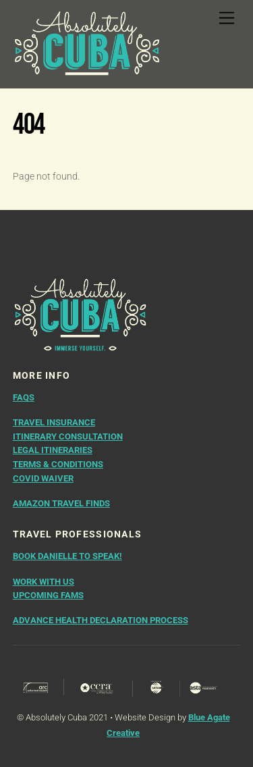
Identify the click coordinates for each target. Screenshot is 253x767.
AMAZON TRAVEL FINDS (61, 503)
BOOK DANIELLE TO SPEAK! (67, 556)
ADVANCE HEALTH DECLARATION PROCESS (100, 620)
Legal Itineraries (52, 450)
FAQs (23, 397)
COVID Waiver (43, 478)
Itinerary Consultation (68, 436)
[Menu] (226, 18)
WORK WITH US (43, 582)
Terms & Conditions (58, 464)
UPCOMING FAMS (48, 595)
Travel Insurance (54, 422)
